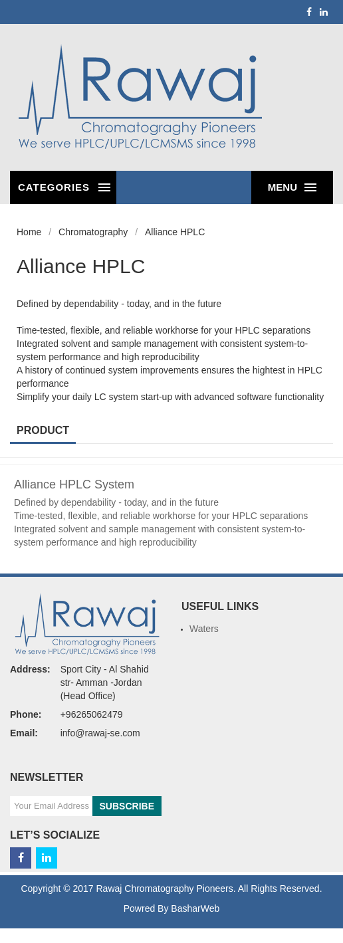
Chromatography (93, 232)
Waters (204, 628)
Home (29, 232)
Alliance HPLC (175, 232)
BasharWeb (195, 908)
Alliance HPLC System (74, 484)
